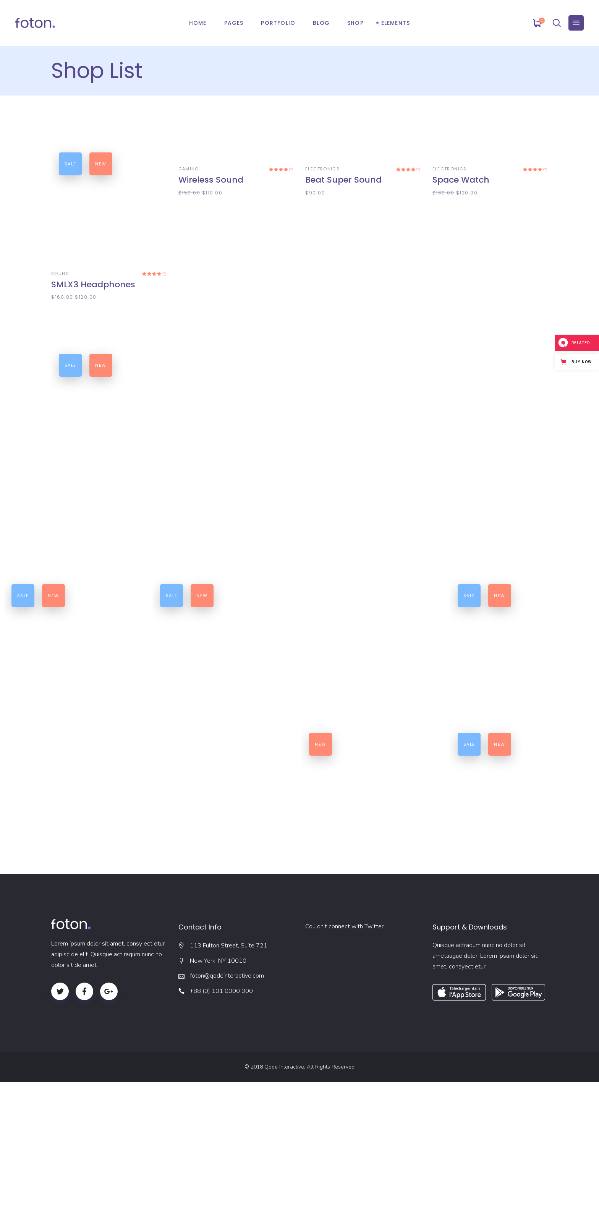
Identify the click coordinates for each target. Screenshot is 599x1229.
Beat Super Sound (343, 284)
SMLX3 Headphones (93, 284)
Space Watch (460, 284)
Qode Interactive (284, 1213)
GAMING (188, 273)
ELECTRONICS (322, 273)
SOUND (60, 273)
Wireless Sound (210, 284)
